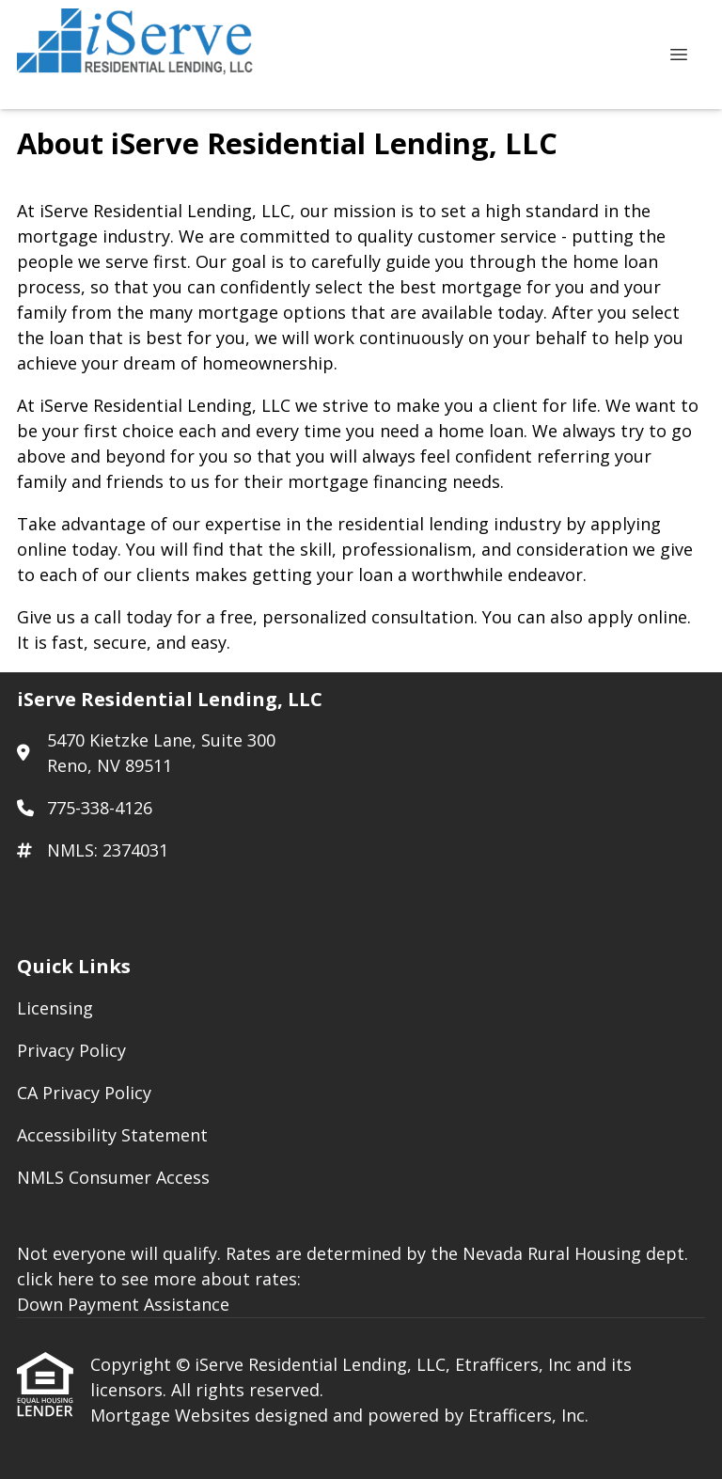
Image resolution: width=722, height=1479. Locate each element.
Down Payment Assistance (123, 1304)
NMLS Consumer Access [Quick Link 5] (113, 1177)
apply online (637, 617)
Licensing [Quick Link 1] (55, 1008)
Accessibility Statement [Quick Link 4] (112, 1135)
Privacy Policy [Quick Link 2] (71, 1050)
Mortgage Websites (172, 1415)
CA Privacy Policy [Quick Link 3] (84, 1092)
